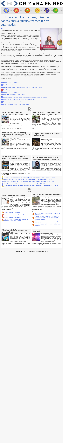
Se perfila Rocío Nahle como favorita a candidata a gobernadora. (19, 99)
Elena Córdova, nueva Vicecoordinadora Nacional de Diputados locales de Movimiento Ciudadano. (31, 186)
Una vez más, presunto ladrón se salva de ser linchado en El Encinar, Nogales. (28, 179)
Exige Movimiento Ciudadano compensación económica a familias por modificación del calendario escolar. (47, 218)
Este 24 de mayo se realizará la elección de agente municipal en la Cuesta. (16, 220)
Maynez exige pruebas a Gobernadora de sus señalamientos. (18, 102)
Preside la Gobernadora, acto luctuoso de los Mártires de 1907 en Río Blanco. (22, 87)
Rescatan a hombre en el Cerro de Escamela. (16, 214)
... (22, 128)
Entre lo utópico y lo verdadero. (11, 82)
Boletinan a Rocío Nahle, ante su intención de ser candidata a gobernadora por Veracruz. (25, 97)
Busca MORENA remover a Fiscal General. (14, 94)
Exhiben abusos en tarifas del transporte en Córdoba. (16, 104)
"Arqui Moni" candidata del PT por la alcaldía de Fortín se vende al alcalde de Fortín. (29, 181)
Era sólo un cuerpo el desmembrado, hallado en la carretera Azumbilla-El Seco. (28, 184)
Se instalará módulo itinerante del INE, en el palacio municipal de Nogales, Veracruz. (29, 177)
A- (4, 29)
